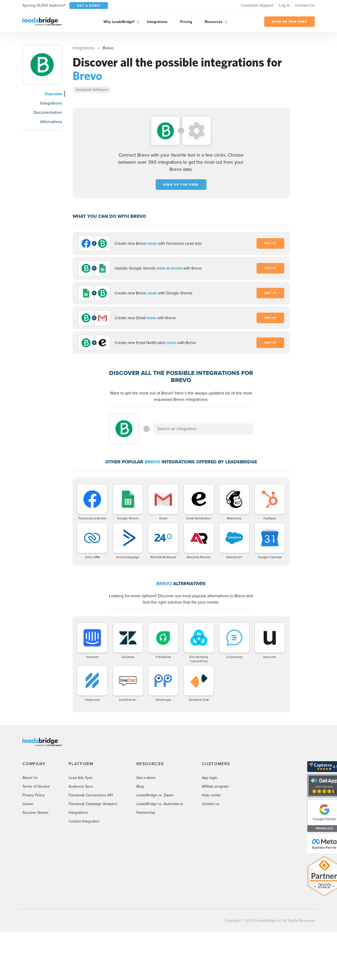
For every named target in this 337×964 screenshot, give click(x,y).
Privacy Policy (33, 795)
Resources (213, 22)
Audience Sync (81, 786)
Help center (211, 795)
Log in (284, 5)
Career (28, 804)
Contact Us (305, 5)
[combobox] (204, 428)
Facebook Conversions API (91, 795)
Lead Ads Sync (81, 777)
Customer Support (257, 5)
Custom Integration (84, 821)
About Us (30, 777)
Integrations (157, 22)
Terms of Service (36, 786)
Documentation (48, 112)
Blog (140, 786)
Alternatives (51, 122)
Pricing (186, 22)
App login (209, 777)
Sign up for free (181, 184)
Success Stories (35, 812)
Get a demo (145, 777)
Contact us (210, 804)
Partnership (145, 812)
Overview (53, 94)
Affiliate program (215, 786)
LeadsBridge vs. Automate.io (159, 804)
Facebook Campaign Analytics (93, 804)
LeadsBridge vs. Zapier (155, 795)
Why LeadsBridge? (118, 22)
